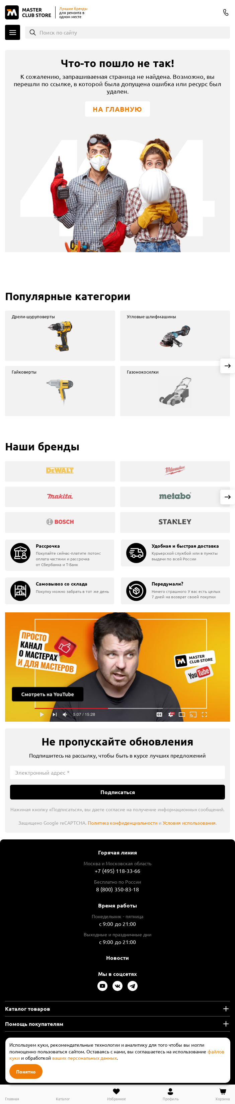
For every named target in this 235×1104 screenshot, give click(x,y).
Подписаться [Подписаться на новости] (117, 791)
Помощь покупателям (34, 1023)
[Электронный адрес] (117, 772)
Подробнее (117, 667)
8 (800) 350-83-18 (226, 12)
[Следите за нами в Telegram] (133, 986)
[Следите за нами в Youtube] (102, 986)
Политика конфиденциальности (123, 823)
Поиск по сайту (58, 32)
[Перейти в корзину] (223, 1094)
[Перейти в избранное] (116, 1094)
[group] (60, 336)
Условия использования (189, 823)
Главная (12, 1098)
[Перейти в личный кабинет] (171, 1094)
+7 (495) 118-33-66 (118, 870)
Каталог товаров (27, 1008)
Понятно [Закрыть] (26, 1071)
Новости (117, 957)
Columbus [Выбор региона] (213, 13)
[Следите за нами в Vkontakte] (117, 986)
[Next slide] (227, 365)
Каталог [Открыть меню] (12, 32)
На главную (117, 109)
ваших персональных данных (84, 1058)
